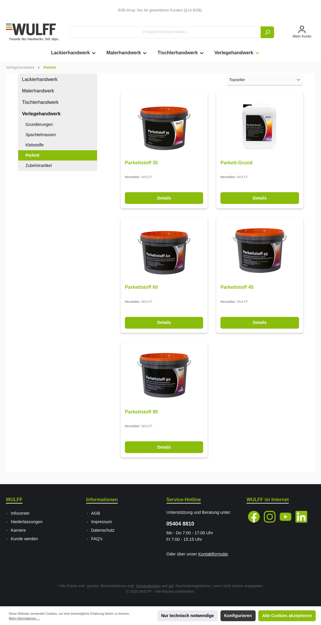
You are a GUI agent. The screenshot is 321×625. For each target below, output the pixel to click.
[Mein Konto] (302, 32)
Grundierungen (39, 124)
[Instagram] (269, 516)
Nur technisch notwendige (187, 615)
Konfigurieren (238, 615)
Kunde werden (24, 538)
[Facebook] (254, 516)
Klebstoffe (35, 145)
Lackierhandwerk (39, 79)
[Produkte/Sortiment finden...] (165, 32)
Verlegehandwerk (41, 113)
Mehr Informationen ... (24, 618)
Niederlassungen (27, 521)
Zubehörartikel (39, 165)
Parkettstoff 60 (141, 287)
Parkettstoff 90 (141, 411)
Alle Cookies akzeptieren (287, 615)
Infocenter (20, 513)
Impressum (101, 521)
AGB (95, 513)
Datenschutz (103, 530)
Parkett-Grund (236, 162)
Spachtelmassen (41, 134)
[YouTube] (285, 516)
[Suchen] (267, 32)
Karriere (18, 530)
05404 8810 (180, 524)
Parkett (32, 155)
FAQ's (97, 538)
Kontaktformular (213, 554)
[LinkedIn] (301, 516)
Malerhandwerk (38, 90)
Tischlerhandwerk (40, 102)
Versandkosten (148, 586)
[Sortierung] (265, 80)
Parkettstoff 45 (236, 287)
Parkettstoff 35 (141, 162)
